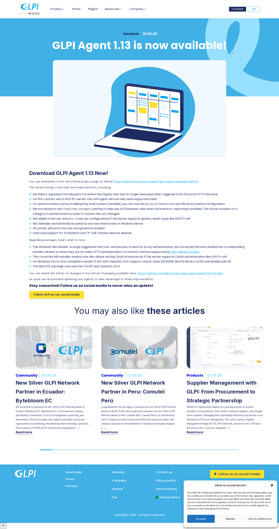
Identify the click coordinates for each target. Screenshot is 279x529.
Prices (70, 479)
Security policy (166, 489)
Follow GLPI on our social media (57, 295)
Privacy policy (166, 481)
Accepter (201, 518)
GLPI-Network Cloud (185, 252)
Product (117, 489)
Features (118, 472)
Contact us (164, 472)
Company (119, 481)
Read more (24, 432)
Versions (131, 33)
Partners (72, 486)
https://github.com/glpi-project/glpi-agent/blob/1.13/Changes (180, 273)
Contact (237, 9)
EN (254, 9)
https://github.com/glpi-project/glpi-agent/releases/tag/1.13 (156, 181)
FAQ (114, 497)
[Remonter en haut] (3, 526)
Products (195, 375)
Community (27, 375)
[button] (272, 485)
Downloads (74, 472)
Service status (169, 497)
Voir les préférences (260, 518)
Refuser (230, 518)
